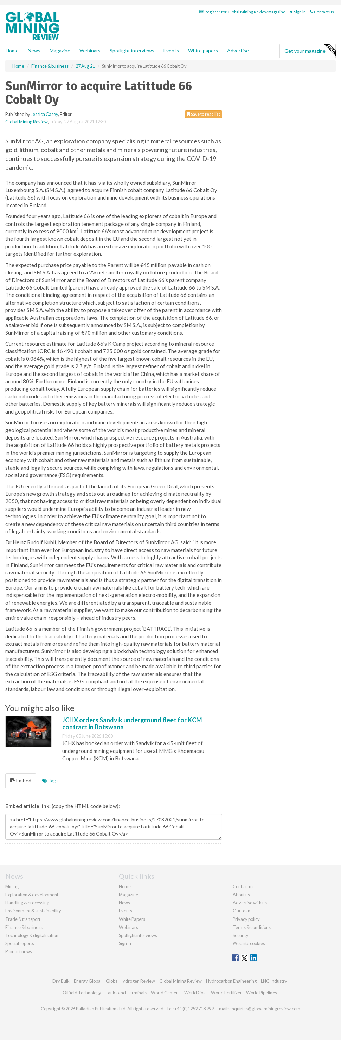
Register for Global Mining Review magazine (242, 11)
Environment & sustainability (33, 911)
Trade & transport (22, 919)
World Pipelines (261, 992)
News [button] (34, 50)
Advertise (238, 50)
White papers (203, 50)
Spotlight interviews (132, 50)
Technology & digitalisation (31, 935)
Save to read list (203, 114)
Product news (18, 951)
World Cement (165, 992)
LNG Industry (274, 981)
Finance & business (24, 927)
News (124, 902)
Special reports (19, 943)
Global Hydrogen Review (130, 981)
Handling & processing (27, 902)
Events (171, 50)
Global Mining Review (26, 121)
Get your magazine (309, 50)
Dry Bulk (61, 981)
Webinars (90, 50)
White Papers (132, 919)
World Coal (195, 992)
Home (12, 50)
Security (241, 935)
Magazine (60, 50)
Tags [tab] (50, 781)
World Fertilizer (226, 992)
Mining (12, 886)
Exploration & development (31, 894)
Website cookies (249, 943)
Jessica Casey (44, 114)
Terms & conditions (252, 927)
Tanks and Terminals (126, 992)
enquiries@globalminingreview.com (264, 1009)
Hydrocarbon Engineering (231, 981)
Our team (242, 911)
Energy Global (88, 981)
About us (241, 894)
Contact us (322, 11)
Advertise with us (250, 902)
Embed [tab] (20, 781)
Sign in (298, 11)
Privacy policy (246, 919)
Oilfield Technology (82, 992)
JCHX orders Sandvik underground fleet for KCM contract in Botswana (132, 723)
